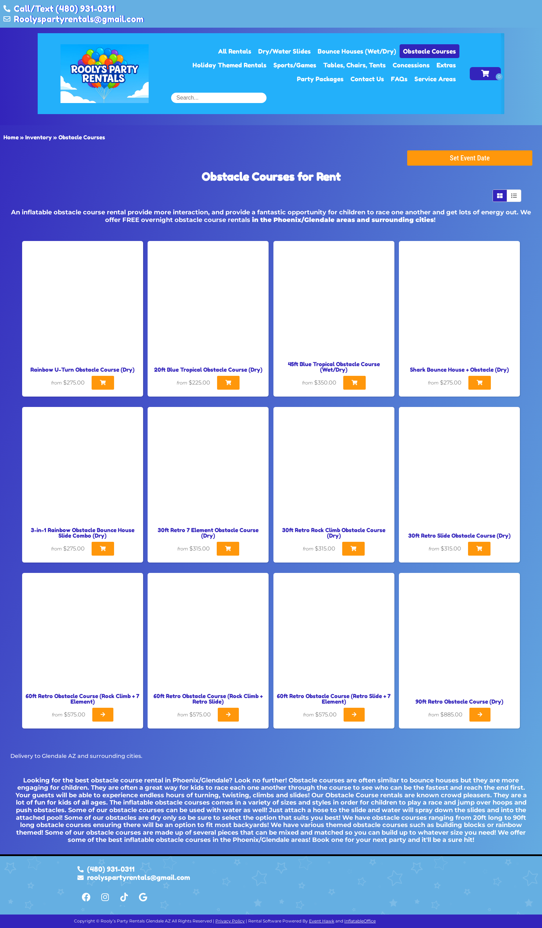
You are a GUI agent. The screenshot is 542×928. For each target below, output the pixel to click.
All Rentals (234, 51)
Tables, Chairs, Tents (354, 65)
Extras (446, 65)
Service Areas (435, 79)
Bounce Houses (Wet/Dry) (357, 51)
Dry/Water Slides (284, 51)
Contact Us (367, 79)
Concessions (411, 65)
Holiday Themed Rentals (230, 65)
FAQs (399, 79)
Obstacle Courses (429, 51)
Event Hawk (321, 921)
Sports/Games (294, 65)
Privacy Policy (230, 921)
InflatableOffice (360, 921)
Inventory (38, 137)
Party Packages (320, 79)
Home (11, 137)
